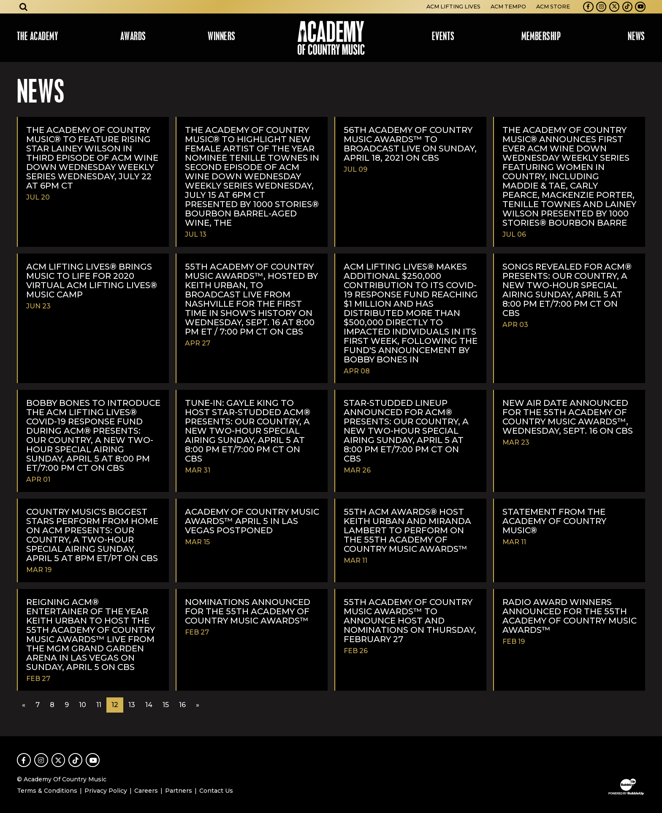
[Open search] (23, 7)
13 (131, 705)
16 (182, 705)
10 (82, 705)
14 (148, 705)
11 (98, 705)
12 (114, 705)
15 (166, 705)
